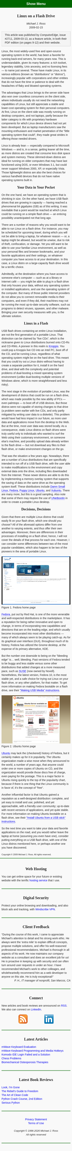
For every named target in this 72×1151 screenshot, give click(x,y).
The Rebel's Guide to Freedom (20, 1091)
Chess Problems (11, 1058)
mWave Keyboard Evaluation (19, 1046)
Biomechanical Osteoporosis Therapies (25, 1062)
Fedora (13, 490)
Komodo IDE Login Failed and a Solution (26, 1054)
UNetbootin (58, 498)
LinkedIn (36, 1009)
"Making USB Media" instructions (39, 690)
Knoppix (54, 346)
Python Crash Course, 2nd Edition (22, 1098)
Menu (41, 4)
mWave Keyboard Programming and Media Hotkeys (32, 1050)
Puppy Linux (26, 490)
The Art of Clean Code (15, 1095)
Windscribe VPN (45, 909)
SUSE (22, 671)
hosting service (38, 880)
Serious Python (11, 1102)
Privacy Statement (36, 1119)
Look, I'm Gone (11, 1087)
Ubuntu (40, 490)
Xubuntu (56, 490)
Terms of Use (36, 1123)
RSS (64, 1005)
